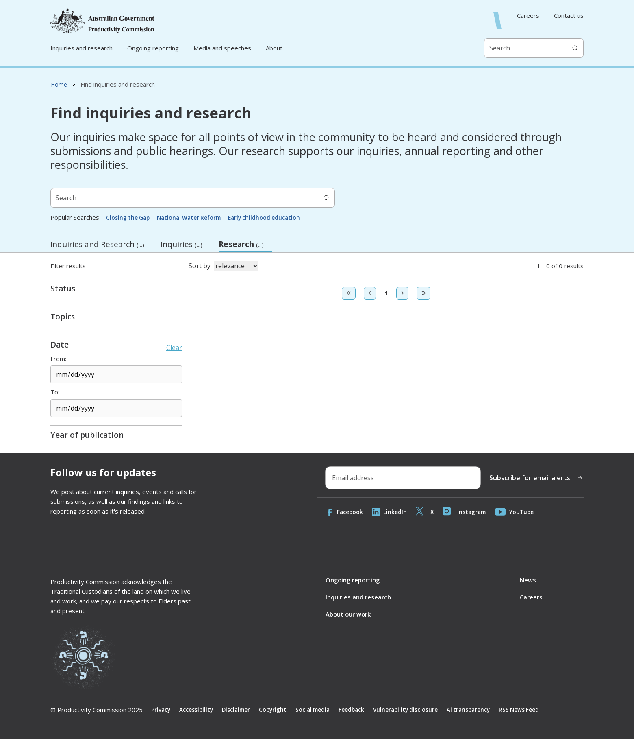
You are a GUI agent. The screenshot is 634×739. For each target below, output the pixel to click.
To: (54, 392)
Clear (174, 347)
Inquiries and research (81, 48)
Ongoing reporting (153, 48)
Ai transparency (478, 710)
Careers (528, 16)
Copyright (276, 710)
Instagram (466, 512)
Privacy (161, 710)
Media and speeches (222, 48)
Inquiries (181, 244)
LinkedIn (390, 512)
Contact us (569, 16)
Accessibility (197, 710)
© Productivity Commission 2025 (96, 710)
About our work (349, 614)
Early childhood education (270, 217)
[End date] (116, 408)
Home (59, 84)
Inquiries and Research (97, 244)
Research (245, 246)
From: (58, 359)
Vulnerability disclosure (413, 710)
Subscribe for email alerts (536, 477)
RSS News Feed (530, 710)
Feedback (358, 710)
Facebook (345, 512)
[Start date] (116, 374)
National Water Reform (192, 217)
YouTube (517, 512)
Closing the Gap (128, 217)
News (528, 580)
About (274, 48)
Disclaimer (238, 710)
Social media (318, 710)
